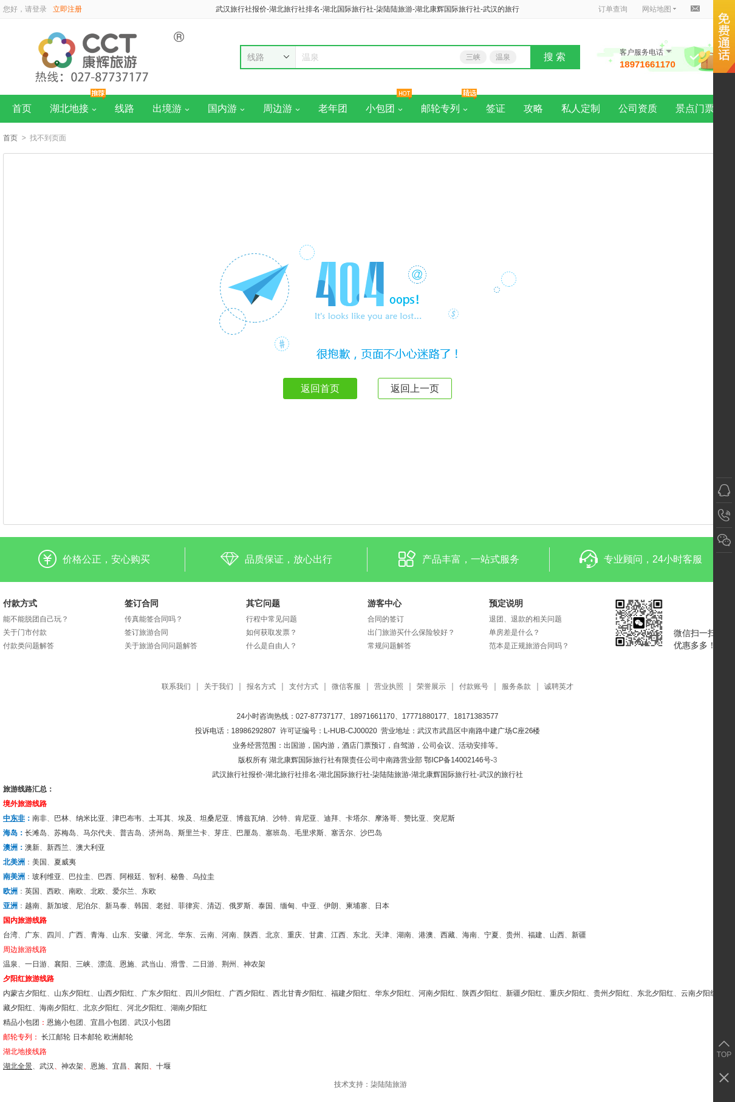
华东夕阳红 (393, 993)
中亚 (309, 906)
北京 (272, 935)
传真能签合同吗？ (154, 619)
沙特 (280, 818)
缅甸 (287, 906)
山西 (557, 935)
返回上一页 (415, 388)
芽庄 (221, 833)
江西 (338, 935)
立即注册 (67, 9)
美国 (39, 862)
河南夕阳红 (437, 993)
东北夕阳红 (655, 993)
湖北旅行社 (283, 774)
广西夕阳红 (247, 993)
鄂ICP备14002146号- (458, 760)
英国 (32, 891)
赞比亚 (415, 818)
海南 (469, 935)
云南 (207, 935)
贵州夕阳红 (611, 993)
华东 (185, 935)
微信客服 (346, 687)
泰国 (265, 906)
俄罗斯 (240, 906)
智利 (156, 876)
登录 (39, 9)
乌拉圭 (203, 876)
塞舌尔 (342, 833)
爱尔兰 (123, 891)
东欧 (149, 891)
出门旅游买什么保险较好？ (411, 632)
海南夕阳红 (57, 1008)
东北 (360, 935)
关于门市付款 (25, 632)
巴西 (105, 876)
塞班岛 (276, 833)
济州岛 (160, 833)
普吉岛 (131, 833)
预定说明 (506, 603)
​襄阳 (141, 1066)
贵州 (513, 935)
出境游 (171, 108)
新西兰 (58, 847)
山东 (119, 935)
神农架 (254, 964)
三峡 (473, 57)
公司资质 (637, 108)
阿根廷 (131, 876)
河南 (229, 935)
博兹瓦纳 (250, 818)
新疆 (579, 935)
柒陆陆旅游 (389, 1084)
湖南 (404, 935)
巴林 (61, 818)
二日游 (203, 964)
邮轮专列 (444, 108)
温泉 (503, 57)
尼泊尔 (87, 906)
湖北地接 (73, 108)
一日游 (36, 964)
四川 (54, 935)
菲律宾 (189, 906)
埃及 (185, 818)
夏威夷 (65, 862)
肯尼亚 (305, 818)
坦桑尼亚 (214, 818)
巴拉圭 (80, 876)
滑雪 (178, 964)
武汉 (46, 1066)
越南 (32, 906)
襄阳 (61, 964)
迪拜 (331, 818)
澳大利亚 (90, 847)
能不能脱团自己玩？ (36, 619)
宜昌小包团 (109, 1022)
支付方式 (303, 687)
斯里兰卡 (192, 833)
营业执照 (388, 687)
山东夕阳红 (72, 993)
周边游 (281, 108)
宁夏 (491, 935)
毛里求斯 (309, 833)
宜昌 (119, 1066)
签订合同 (142, 603)
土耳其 (160, 818)
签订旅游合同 (146, 632)
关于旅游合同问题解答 (161, 646)
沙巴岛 (371, 833)
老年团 (332, 108)
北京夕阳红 (101, 1008)
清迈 (214, 906)
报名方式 (261, 687)
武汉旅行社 (230, 774)
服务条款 (516, 687)
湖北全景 (17, 1066)
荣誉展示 (431, 687)
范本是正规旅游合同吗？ (529, 646)
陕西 (251, 935)
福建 (535, 935)
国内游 (226, 108)
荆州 (229, 964)
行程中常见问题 (271, 619)
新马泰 (116, 906)
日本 (382, 906)
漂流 (105, 964)
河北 (163, 935)
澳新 (32, 847)
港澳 (426, 935)
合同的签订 (386, 619)
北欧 (98, 891)
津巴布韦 (127, 818)
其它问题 (263, 603)
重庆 (294, 935)
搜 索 (555, 57)
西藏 (447, 935)
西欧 (54, 891)
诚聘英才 (558, 687)
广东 (32, 935)
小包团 (384, 108)
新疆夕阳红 (524, 993)
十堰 (163, 1066)
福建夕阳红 (349, 993)
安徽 (141, 935)
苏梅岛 (65, 833)
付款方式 (20, 603)
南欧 (76, 891)
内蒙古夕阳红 (25, 993)
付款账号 (473, 687)
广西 (76, 935)
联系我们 (176, 687)
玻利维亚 (46, 876)
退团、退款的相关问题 (525, 619)
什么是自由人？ (271, 646)
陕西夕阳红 (480, 993)
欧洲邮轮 (118, 1037)
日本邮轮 (87, 1037)
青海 (98, 935)
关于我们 (218, 687)
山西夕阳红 (116, 993)
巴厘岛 (247, 833)
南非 (39, 818)
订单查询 (612, 9)
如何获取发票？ (271, 632)
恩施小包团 (65, 1022)
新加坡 (58, 906)
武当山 (152, 964)
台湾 (10, 935)
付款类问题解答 (28, 646)
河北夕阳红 (145, 1008)
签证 (495, 108)
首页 (22, 108)
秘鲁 (178, 876)
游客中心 (385, 603)
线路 (124, 108)
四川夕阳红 (203, 993)
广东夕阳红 (160, 993)
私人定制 (580, 108)
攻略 (533, 108)
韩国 (141, 906)
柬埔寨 (357, 906)
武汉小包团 (152, 1022)
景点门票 (694, 108)
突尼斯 (444, 818)
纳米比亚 (90, 818)
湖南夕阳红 (189, 1008)
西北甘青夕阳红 (298, 993)
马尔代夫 (97, 833)
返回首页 (320, 388)
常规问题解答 (389, 646)
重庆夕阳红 (568, 993)
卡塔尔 (357, 818)
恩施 (127, 964)
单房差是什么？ (514, 632)
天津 (382, 935)
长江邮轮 (55, 1037)
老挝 (163, 906)
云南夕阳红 (699, 993)
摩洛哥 (386, 818)
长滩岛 (36, 833)
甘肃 (316, 935)
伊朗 (331, 906)
